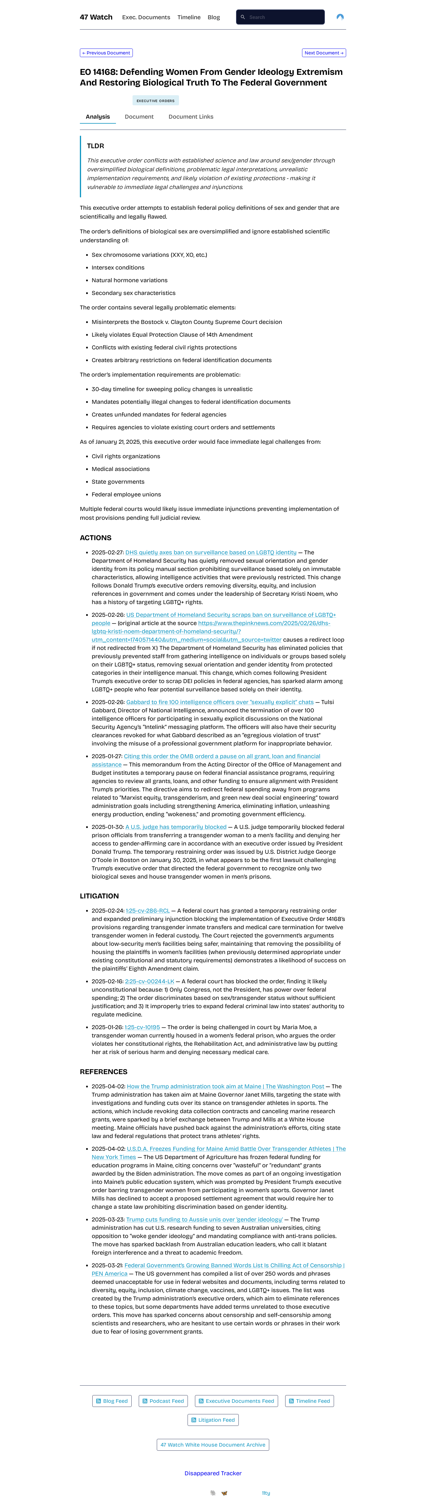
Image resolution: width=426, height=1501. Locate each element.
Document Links (191, 116)
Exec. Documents (146, 17)
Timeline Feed (309, 1401)
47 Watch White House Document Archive (213, 1445)
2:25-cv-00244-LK (149, 981)
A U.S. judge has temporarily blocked (176, 826)
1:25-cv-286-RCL (148, 910)
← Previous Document (106, 53)
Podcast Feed (163, 1401)
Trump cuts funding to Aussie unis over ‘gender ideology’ (204, 1219)
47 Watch (96, 17)
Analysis (98, 116)
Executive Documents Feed (236, 1401)
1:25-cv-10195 (142, 1027)
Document (139, 116)
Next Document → (324, 53)
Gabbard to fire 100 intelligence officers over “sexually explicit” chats (220, 702)
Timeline (189, 17)
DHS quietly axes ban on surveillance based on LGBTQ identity (211, 552)
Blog (214, 17)
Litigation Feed (213, 1420)
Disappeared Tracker (213, 1473)
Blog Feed (112, 1401)
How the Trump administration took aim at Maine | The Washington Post (225, 1086)
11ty (266, 1493)
